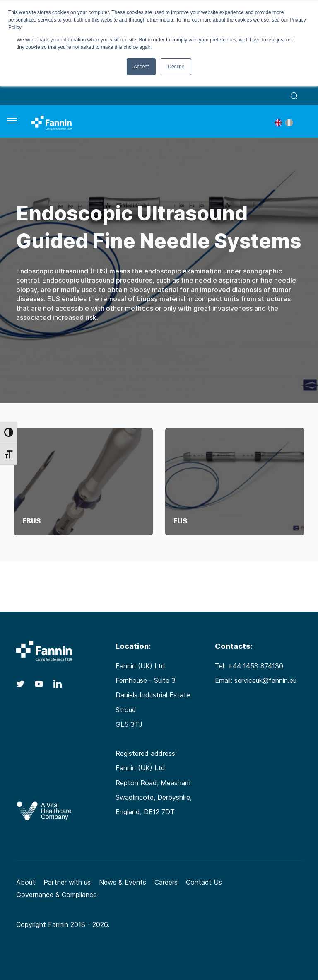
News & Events (122, 882)
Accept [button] (141, 67)
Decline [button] (176, 67)
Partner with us (67, 882)
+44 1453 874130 (255, 666)
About (25, 882)
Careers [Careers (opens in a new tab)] (166, 882)
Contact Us (204, 882)
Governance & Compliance (56, 894)
